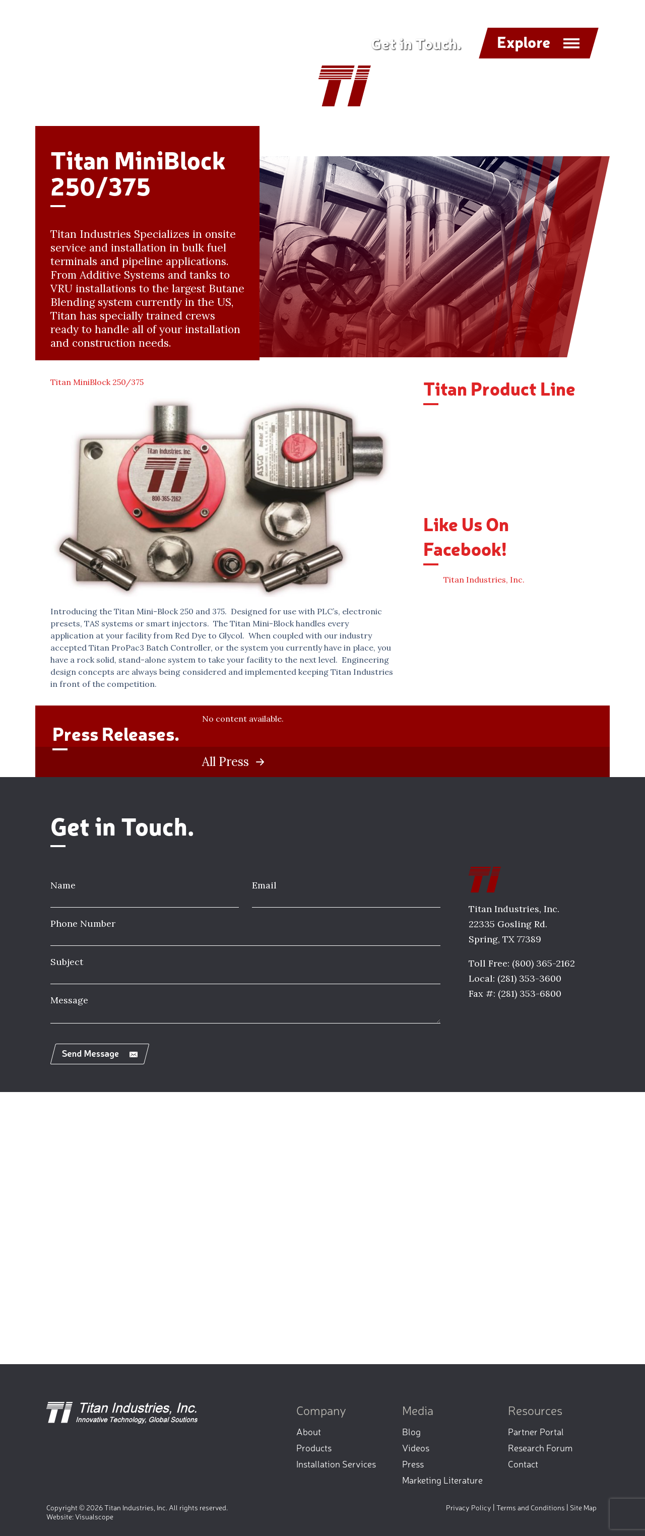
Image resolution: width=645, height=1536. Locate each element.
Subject (66, 962)
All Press (225, 762)
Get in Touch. (416, 43)
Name (63, 885)
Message (69, 1000)
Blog (411, 1431)
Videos (415, 1447)
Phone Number (82, 923)
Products (314, 1447)
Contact (523, 1463)
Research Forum (540, 1447)
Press (413, 1463)
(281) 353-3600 (529, 978)
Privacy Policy (468, 1507)
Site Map (583, 1507)
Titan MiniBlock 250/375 (97, 382)
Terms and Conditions (530, 1507)
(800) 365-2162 (543, 963)
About (308, 1431)
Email (264, 885)
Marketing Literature (442, 1480)
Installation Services (336, 1463)
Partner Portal (536, 1431)
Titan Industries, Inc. (484, 579)
